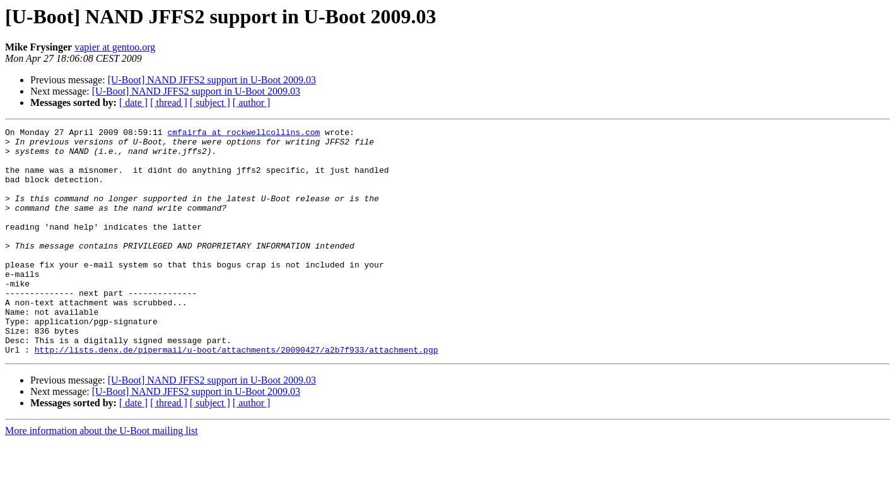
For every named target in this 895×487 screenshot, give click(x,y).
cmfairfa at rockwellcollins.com (243, 133)
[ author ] (252, 102)
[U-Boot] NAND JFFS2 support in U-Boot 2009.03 (212, 79)
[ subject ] (210, 102)
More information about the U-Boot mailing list (101, 476)
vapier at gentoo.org (114, 47)
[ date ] (133, 102)
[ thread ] (168, 102)
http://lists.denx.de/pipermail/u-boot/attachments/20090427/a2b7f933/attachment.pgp (236, 395)
